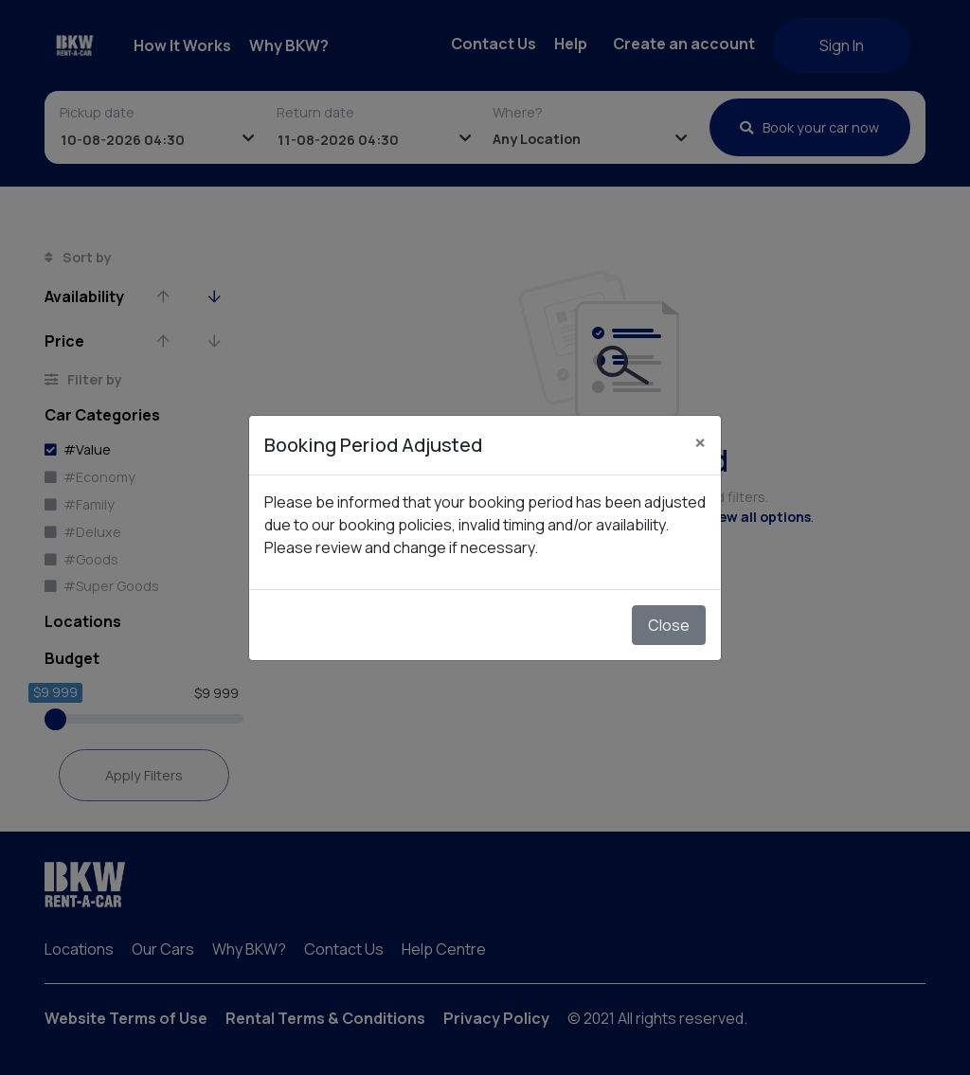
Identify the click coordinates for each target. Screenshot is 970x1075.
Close (669, 625)
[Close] (700, 442)
